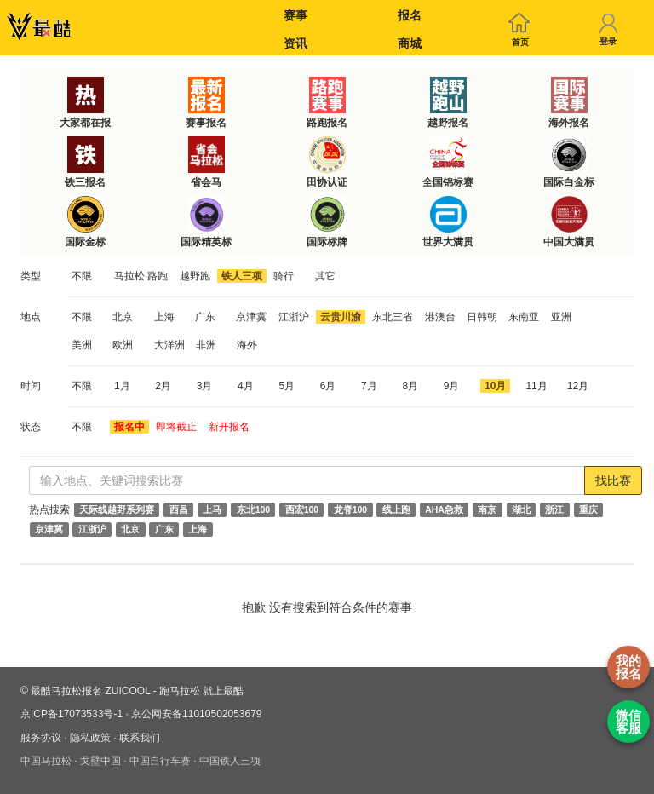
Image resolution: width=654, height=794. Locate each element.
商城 (410, 43)
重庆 (588, 509)
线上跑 (396, 509)
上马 (212, 509)
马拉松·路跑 (141, 276)
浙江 (554, 509)
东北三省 (392, 317)
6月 (328, 386)
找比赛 (613, 480)
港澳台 (440, 317)
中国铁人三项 (230, 761)
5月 (286, 386)
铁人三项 (241, 276)
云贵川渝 (340, 317)
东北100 (254, 509)
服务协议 (40, 738)
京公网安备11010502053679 (196, 714)
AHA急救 (444, 509)
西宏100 (302, 509)
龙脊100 (351, 509)
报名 (410, 15)
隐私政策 (90, 738)
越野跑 (195, 276)
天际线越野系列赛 (116, 509)
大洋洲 (169, 345)
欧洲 (122, 345)
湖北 (521, 509)
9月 (452, 386)
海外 (247, 345)
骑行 (283, 276)
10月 (495, 386)
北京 (122, 317)
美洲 (82, 345)
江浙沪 (293, 317)
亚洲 (561, 317)
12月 (577, 386)
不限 (82, 276)
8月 (410, 386)
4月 (246, 386)
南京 (487, 509)
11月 (536, 386)
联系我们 (139, 738)
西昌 (178, 509)
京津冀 (251, 317)
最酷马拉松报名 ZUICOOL (90, 691)
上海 (164, 317)
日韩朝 (482, 317)
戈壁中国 (100, 761)
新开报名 (229, 427)
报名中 (129, 427)
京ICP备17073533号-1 (71, 714)
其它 (325, 276)
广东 (205, 317)
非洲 (206, 345)
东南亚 (523, 317)
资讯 (295, 43)
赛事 (295, 15)
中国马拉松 (46, 761)
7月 (369, 386)
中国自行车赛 (160, 761)
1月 (122, 386)
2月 (163, 386)
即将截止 (176, 427)
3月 (205, 386)
